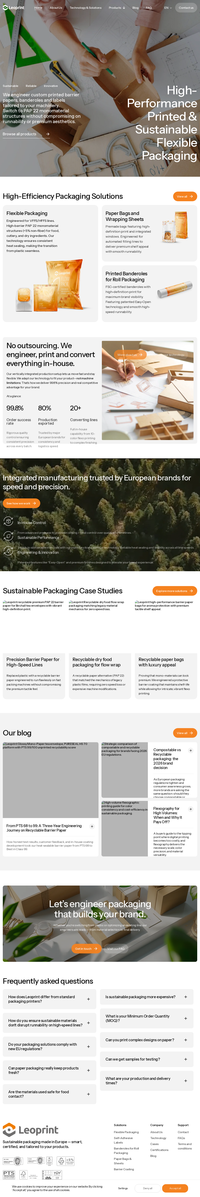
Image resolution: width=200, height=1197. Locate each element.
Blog (153, 1156)
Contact (183, 1132)
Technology (158, 1138)
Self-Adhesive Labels (123, 1140)
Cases (154, 1144)
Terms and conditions (185, 1146)
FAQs (181, 1138)
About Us (156, 1132)
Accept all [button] (175, 1188)
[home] (13, 8)
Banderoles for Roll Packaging (126, 1151)
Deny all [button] (147, 1188)
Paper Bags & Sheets (122, 1161)
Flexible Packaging (126, 1132)
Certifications (159, 1150)
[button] (117, 7)
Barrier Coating (124, 1169)
